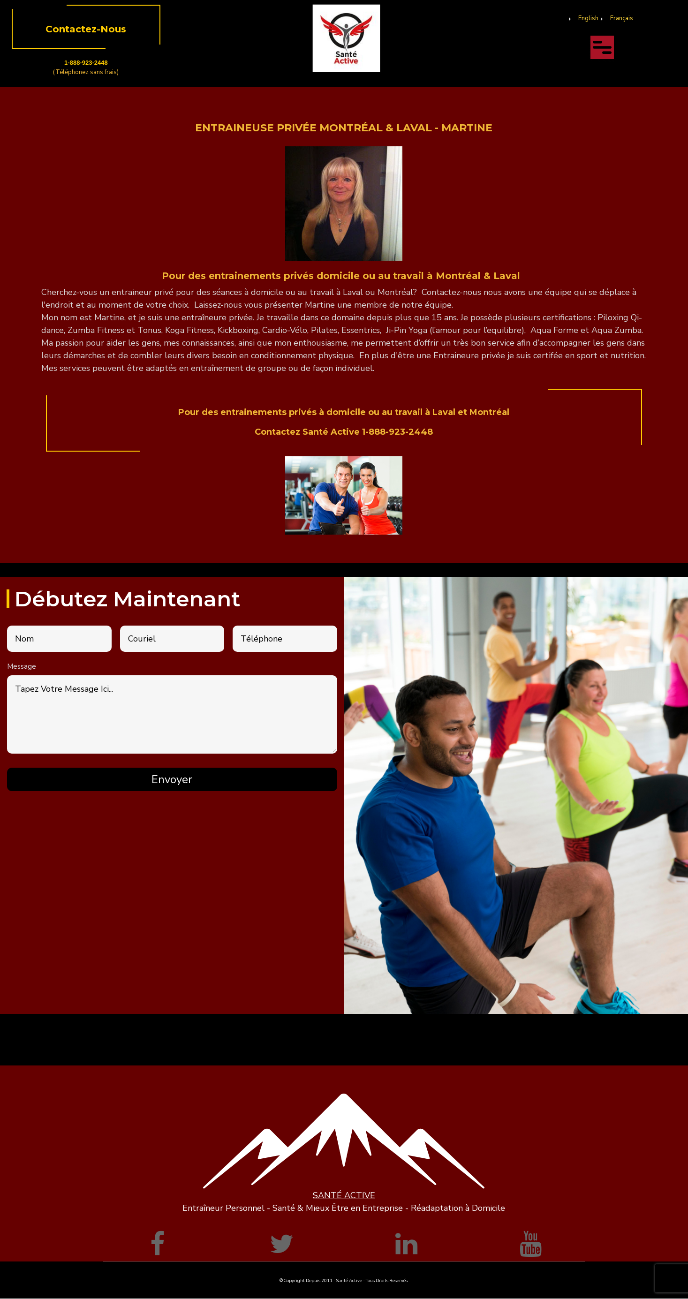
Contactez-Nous (85, 29)
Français (621, 18)
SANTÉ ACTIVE (344, 1195)
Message (21, 666)
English (588, 18)
